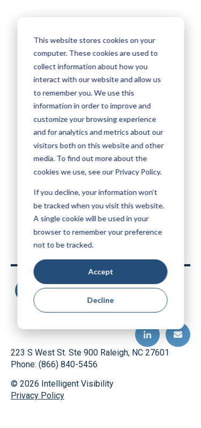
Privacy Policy (37, 395)
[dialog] (100, 173)
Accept (100, 271)
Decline (100, 299)
